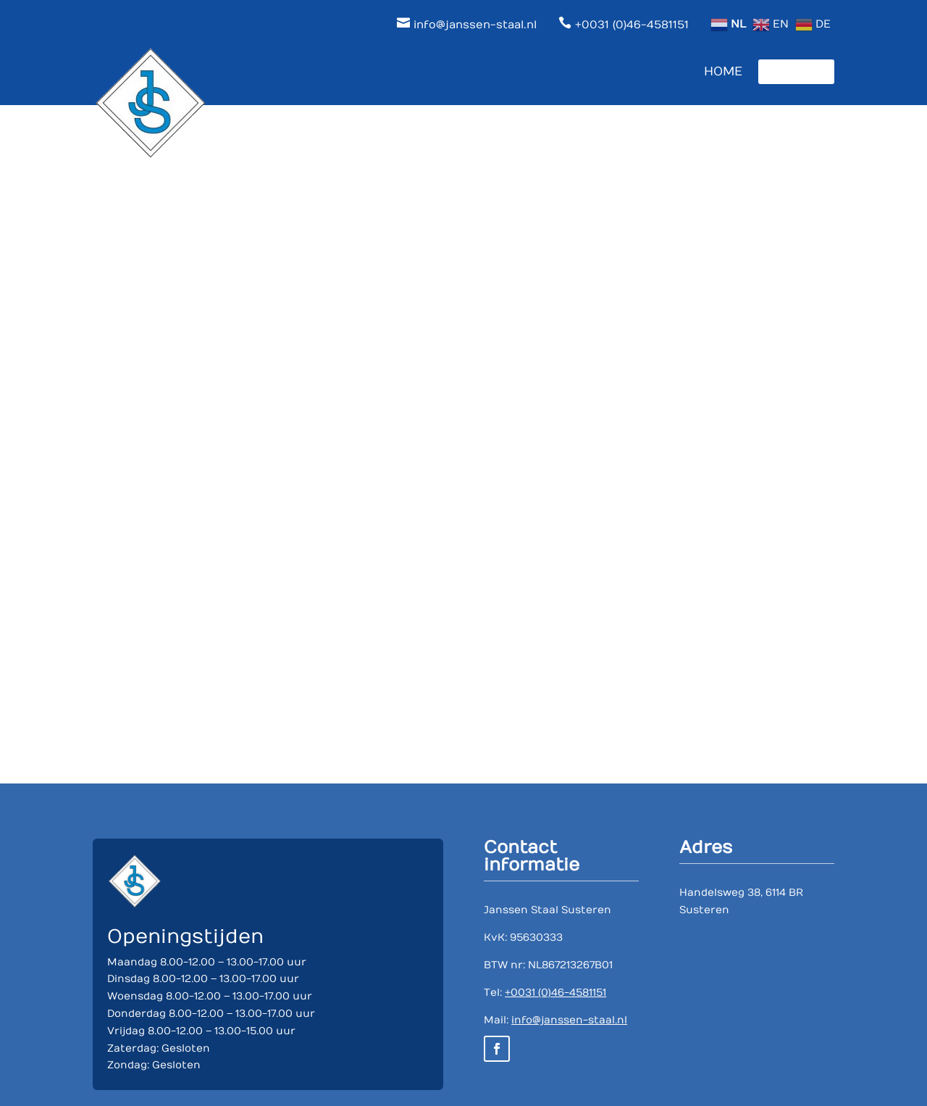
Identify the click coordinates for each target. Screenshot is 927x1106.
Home (723, 72)
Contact (796, 72)
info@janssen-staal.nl (569, 1020)
